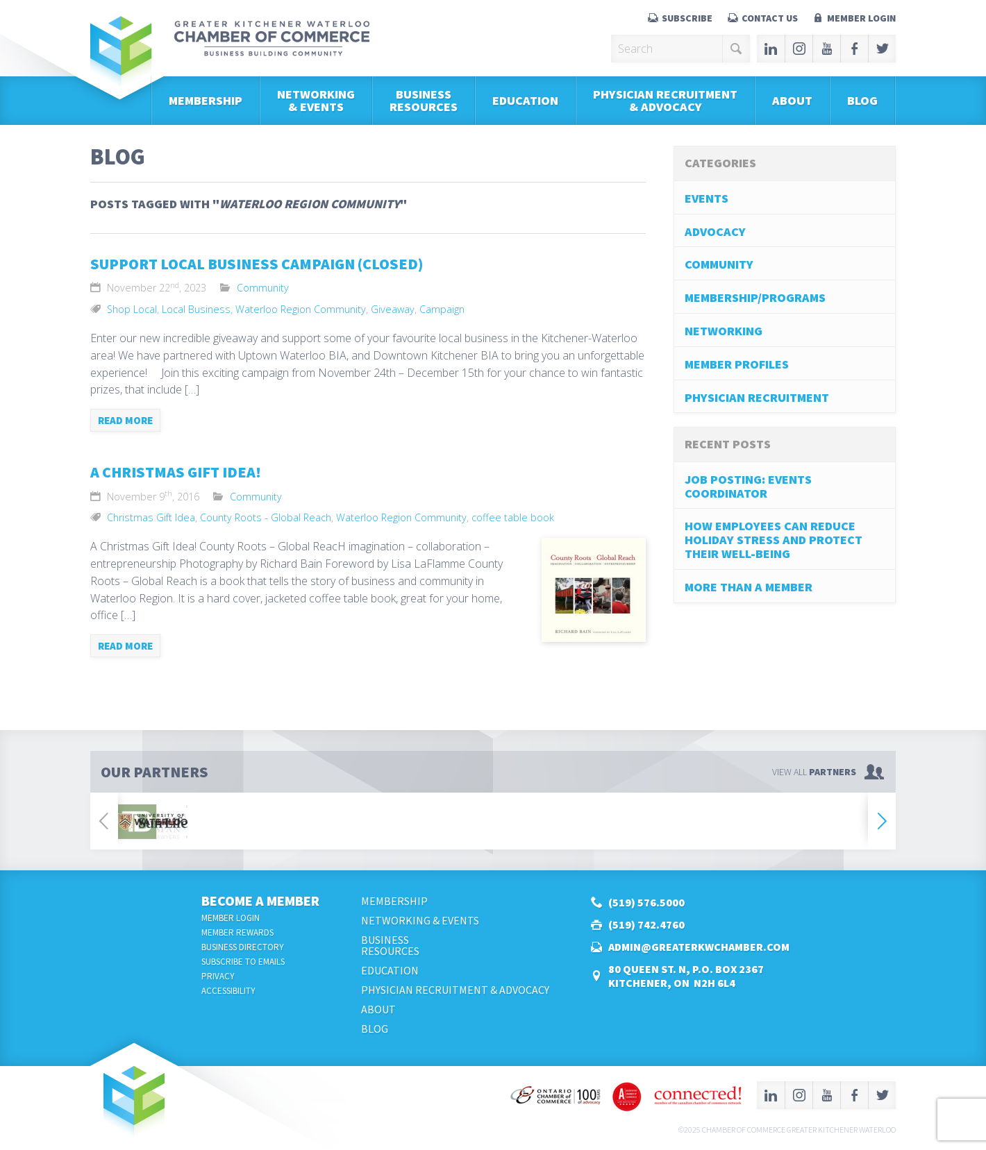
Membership (205, 100)
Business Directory (242, 947)
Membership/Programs (755, 297)
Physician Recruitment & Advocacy (665, 100)
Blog (862, 100)
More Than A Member (748, 587)
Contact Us (770, 18)
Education (525, 100)
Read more (125, 420)
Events (706, 198)
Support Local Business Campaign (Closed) (257, 263)
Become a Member (260, 900)
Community (263, 287)
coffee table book (512, 517)
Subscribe (687, 18)
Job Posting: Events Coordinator (748, 486)
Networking (723, 331)
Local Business (196, 309)
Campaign (442, 309)
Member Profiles (737, 364)
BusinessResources (424, 100)
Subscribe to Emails (243, 961)
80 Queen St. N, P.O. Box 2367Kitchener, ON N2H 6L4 (686, 976)
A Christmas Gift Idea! (175, 472)
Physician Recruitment (757, 397)
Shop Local (132, 309)
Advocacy (715, 231)
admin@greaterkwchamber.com (698, 947)
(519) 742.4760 (646, 924)
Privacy (218, 976)
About (792, 100)
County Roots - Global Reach (265, 517)
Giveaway (393, 309)
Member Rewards (237, 932)
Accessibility (228, 991)
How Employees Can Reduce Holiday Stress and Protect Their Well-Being (773, 539)
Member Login (861, 18)
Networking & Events (316, 100)
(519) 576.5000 (646, 902)
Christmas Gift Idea (151, 517)
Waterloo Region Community (300, 309)
